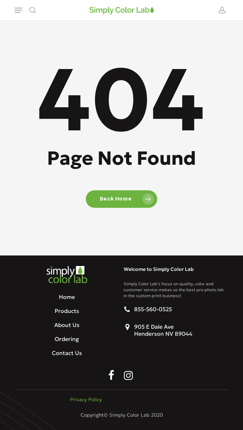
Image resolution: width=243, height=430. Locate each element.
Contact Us (67, 352)
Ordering (67, 338)
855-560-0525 (153, 309)
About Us (66, 324)
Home (67, 296)
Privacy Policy (86, 399)
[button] (18, 10)
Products (67, 310)
